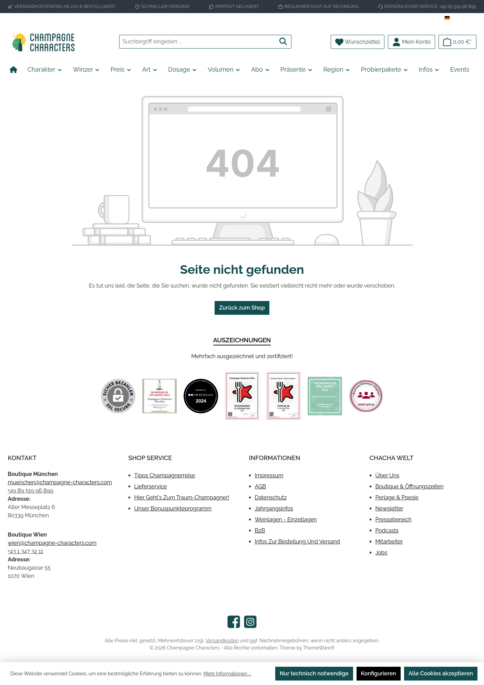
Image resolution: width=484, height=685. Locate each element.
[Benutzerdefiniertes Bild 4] (283, 396)
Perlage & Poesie (397, 497)
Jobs (381, 552)
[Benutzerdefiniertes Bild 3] (242, 396)
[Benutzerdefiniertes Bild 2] (201, 396)
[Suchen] (283, 42)
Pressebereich (393, 519)
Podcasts (387, 530)
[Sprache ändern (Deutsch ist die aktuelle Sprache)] (460, 18)
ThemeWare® (318, 648)
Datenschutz (271, 497)
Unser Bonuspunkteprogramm (173, 508)
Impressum (269, 475)
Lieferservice (150, 486)
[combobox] (197, 42)
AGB (260, 486)
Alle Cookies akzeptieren (441, 673)
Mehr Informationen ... (227, 673)
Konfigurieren (378, 673)
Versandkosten (222, 640)
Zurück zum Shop (242, 307)
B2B (260, 530)
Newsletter (389, 508)
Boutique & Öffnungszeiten (409, 486)
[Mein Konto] (411, 42)
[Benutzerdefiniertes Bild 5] (325, 396)
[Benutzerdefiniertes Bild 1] (159, 396)
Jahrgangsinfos (274, 508)
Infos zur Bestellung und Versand (297, 541)
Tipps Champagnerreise (164, 475)
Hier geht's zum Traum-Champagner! (181, 497)
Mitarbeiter (389, 541)
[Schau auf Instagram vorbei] (250, 622)
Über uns (387, 475)
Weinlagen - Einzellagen (286, 519)
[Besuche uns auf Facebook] (233, 622)
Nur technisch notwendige (314, 673)
